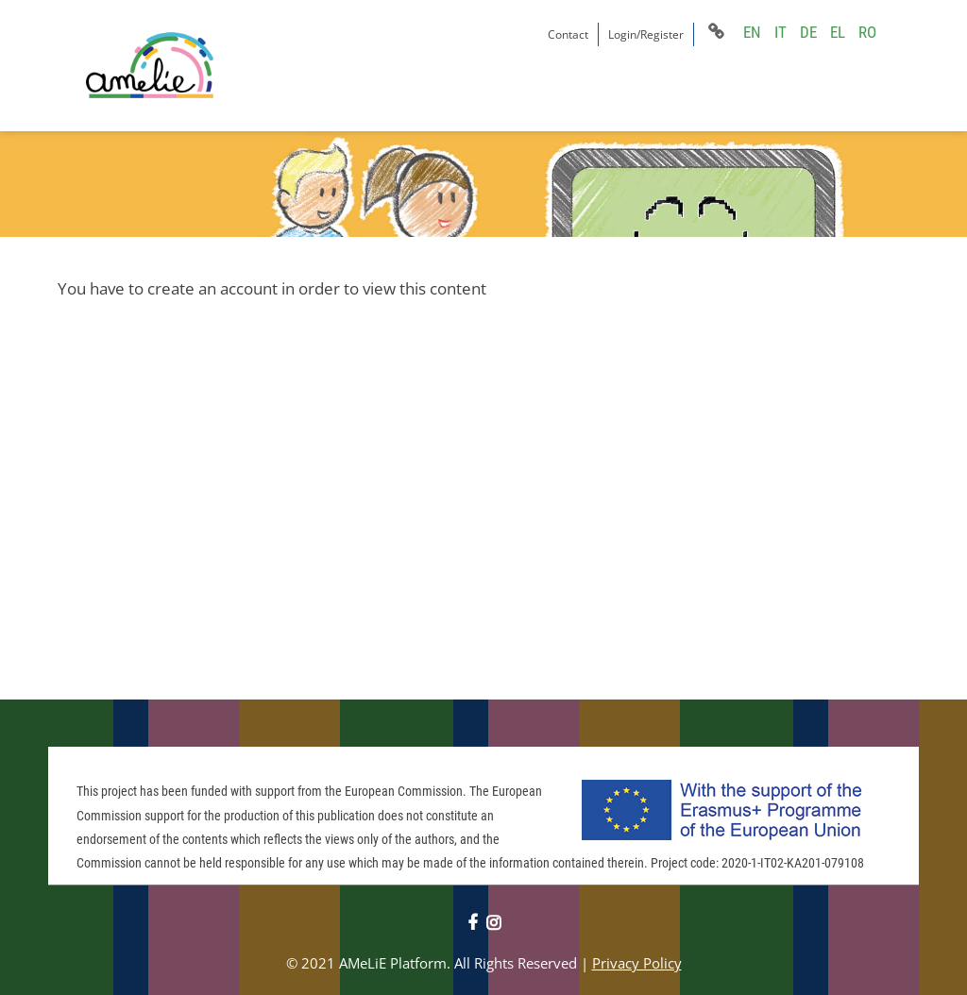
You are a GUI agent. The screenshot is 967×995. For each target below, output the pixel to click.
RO (867, 33)
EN (752, 33)
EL (837, 33)
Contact (568, 35)
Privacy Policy (637, 962)
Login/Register (646, 35)
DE (808, 33)
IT (780, 33)
